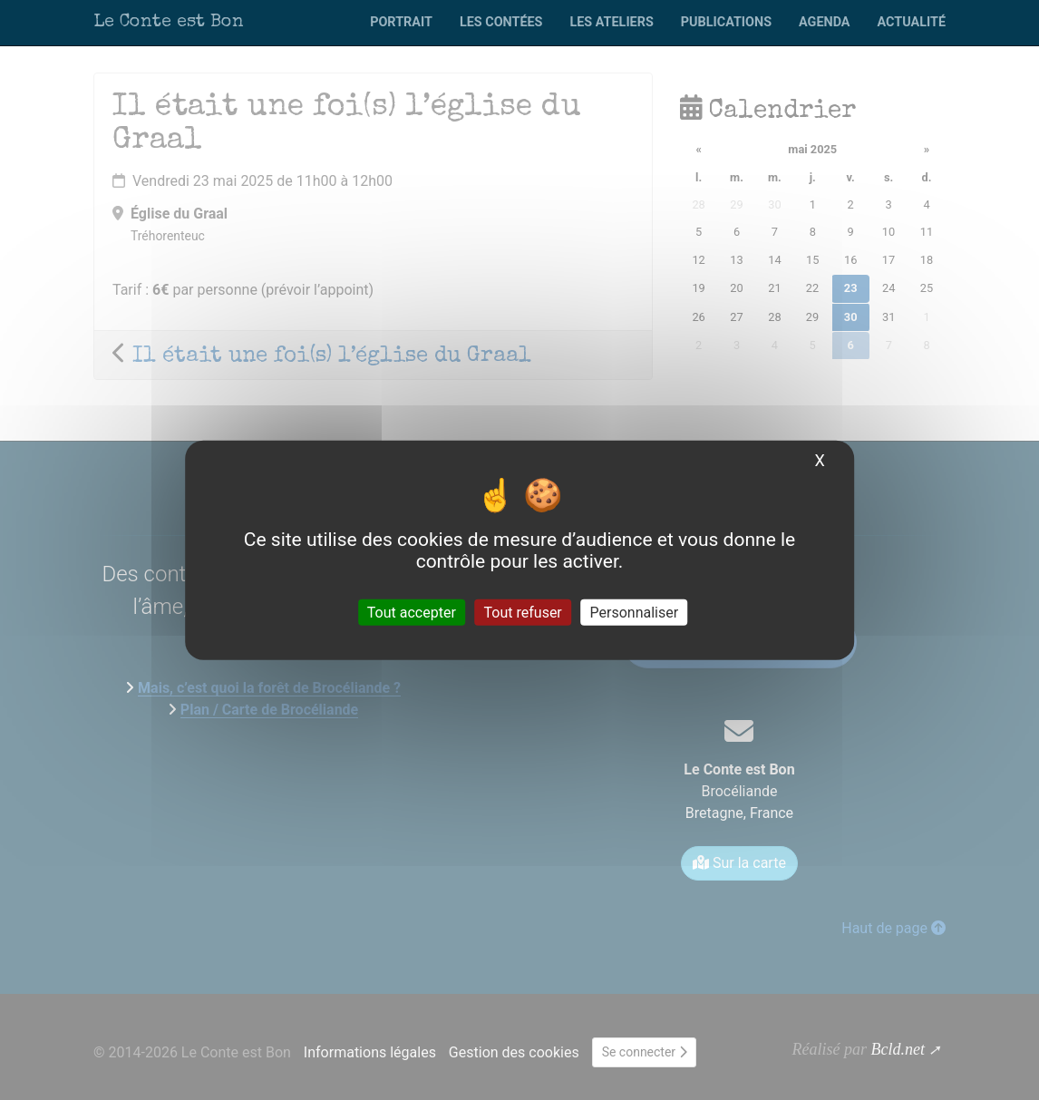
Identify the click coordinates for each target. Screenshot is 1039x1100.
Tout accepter (411, 612)
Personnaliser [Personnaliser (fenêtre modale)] (634, 612)
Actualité (912, 22)
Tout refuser (523, 612)
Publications (726, 22)
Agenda (824, 22)
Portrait (401, 22)
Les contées (501, 22)
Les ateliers (611, 22)
